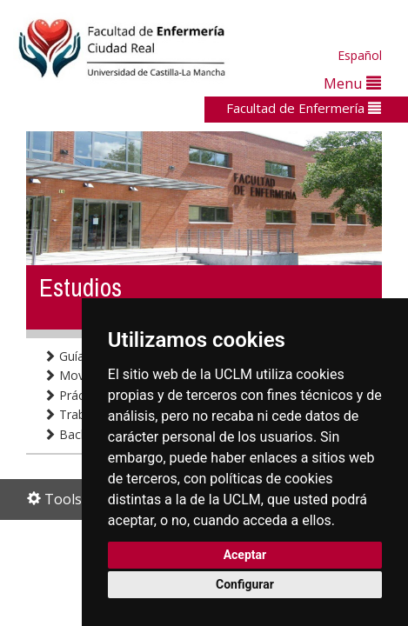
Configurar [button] (245, 584)
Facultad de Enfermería (303, 108)
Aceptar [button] (245, 555)
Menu (352, 83)
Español (360, 55)
